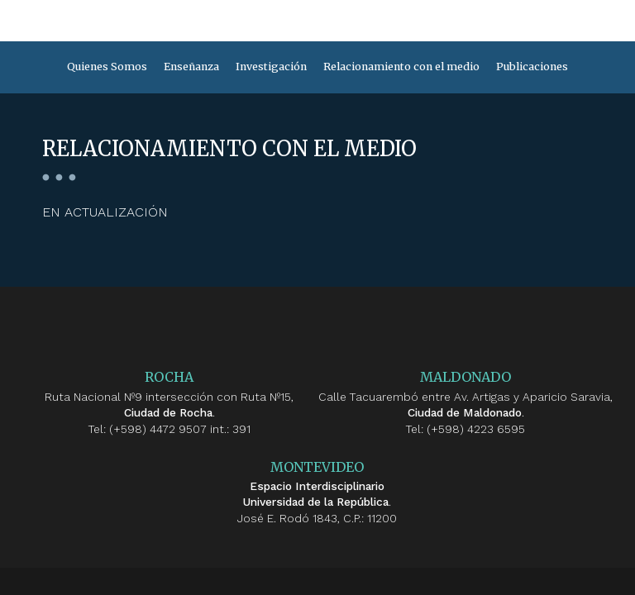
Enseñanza (191, 66)
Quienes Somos (107, 66)
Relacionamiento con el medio (401, 66)
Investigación (271, 66)
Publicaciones (532, 66)
